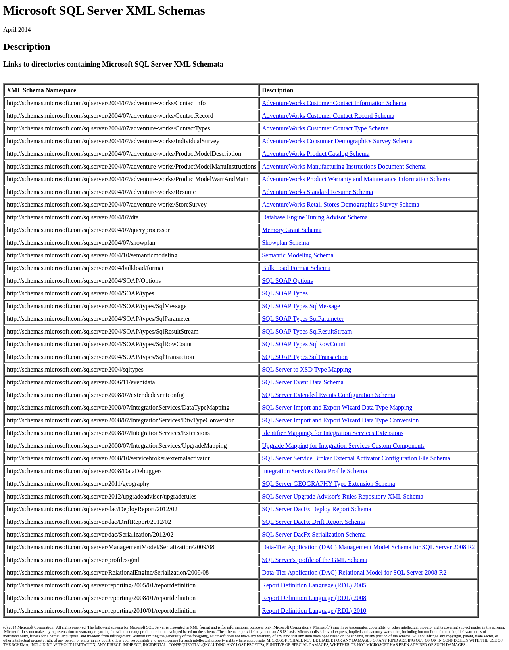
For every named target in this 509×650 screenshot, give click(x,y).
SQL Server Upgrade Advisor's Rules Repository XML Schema (342, 496)
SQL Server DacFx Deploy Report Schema (316, 509)
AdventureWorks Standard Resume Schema (317, 191)
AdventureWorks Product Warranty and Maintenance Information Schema (356, 179)
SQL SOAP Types (285, 293)
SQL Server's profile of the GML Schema (314, 559)
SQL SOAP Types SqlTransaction (305, 356)
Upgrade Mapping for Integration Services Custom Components (343, 445)
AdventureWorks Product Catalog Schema (315, 153)
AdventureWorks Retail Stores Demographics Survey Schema (340, 204)
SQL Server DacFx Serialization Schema (314, 534)
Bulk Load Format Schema (296, 268)
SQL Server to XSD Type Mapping (306, 369)
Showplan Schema (285, 242)
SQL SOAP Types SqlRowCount (303, 344)
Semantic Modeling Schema (297, 255)
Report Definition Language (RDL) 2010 (314, 610)
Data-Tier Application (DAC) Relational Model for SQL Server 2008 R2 (354, 572)
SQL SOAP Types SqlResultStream (307, 331)
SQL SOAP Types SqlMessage (301, 306)
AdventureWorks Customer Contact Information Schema (334, 103)
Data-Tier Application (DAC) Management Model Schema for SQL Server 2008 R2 (368, 547)
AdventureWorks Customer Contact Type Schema (325, 128)
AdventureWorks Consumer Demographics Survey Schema (337, 141)
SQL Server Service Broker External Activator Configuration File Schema (356, 458)
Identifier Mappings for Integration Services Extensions (332, 432)
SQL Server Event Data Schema (303, 382)
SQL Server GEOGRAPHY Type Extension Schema (328, 483)
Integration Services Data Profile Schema (314, 471)
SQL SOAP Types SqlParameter (303, 318)
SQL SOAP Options (287, 280)
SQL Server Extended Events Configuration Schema (328, 394)
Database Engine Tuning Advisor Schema (315, 217)
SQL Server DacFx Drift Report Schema (313, 521)
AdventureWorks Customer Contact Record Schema (328, 115)
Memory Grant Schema (291, 229)
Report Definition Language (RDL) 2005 (314, 585)
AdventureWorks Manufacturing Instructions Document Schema (344, 166)
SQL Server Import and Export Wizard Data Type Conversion (340, 420)
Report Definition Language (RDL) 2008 (314, 597)
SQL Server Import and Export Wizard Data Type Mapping (337, 407)
